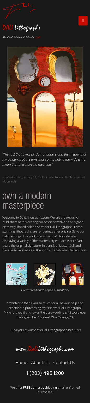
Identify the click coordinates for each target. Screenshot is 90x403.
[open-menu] (83, 20)
